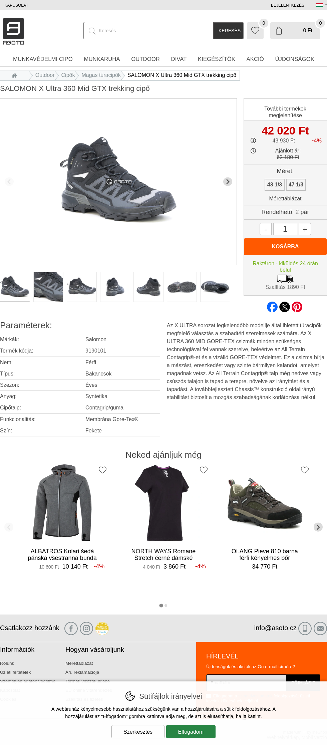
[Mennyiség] (285, 229)
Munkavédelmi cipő (43, 59)
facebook (272, 305)
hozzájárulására (202, 709)
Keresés (230, 30)
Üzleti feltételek (15, 672)
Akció (255, 59)
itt (244, 716)
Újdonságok (294, 59)
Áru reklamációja (82, 672)
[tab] (161, 605)
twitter (284, 305)
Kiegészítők (216, 59)
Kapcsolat (16, 5)
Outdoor (45, 75)
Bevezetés (16, 75)
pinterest (297, 305)
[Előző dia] (9, 181)
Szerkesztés (137, 732)
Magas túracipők (100, 75)
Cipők (68, 75)
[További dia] (227, 181)
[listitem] (15, 287)
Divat (179, 59)
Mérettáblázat (285, 198)
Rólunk (7, 663)
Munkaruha (102, 59)
